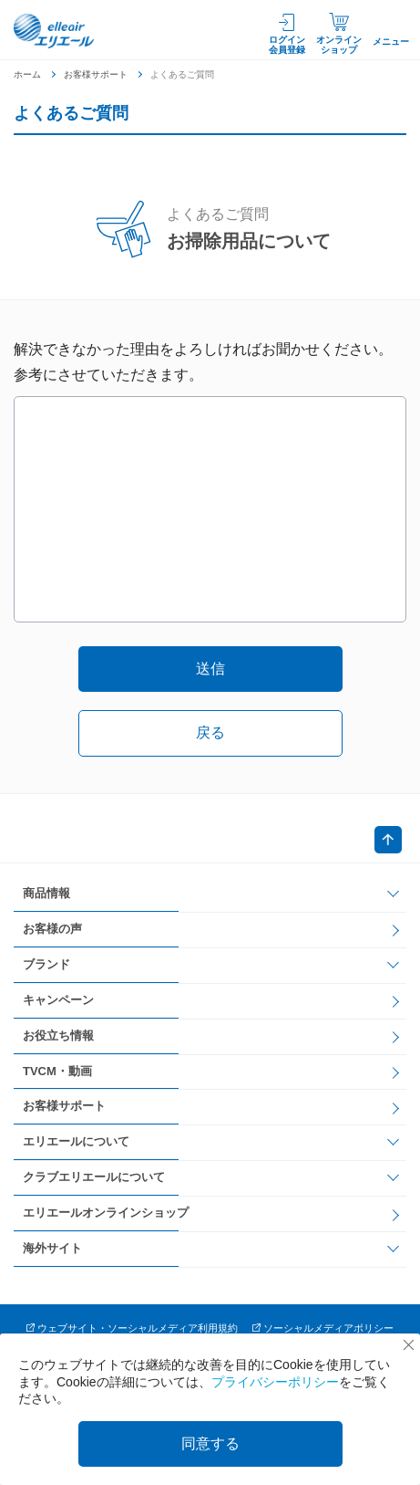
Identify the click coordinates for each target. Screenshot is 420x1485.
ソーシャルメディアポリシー (328, 1328)
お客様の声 (52, 929)
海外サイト (52, 1248)
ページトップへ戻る (388, 839)
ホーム (27, 74)
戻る (210, 732)
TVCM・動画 (57, 1071)
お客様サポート (96, 74)
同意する (210, 1443)
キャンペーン (58, 1000)
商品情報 (46, 893)
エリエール (55, 31)
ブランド (46, 964)
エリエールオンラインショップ (106, 1212)
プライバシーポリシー (275, 1382)
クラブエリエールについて (94, 1177)
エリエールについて (76, 1141)
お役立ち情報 (58, 1035)
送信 (210, 668)
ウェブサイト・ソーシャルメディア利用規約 (137, 1328)
